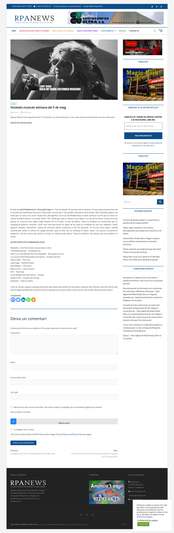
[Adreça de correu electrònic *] (87, 277)
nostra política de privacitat (82, 298)
